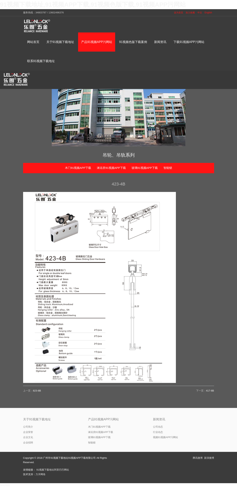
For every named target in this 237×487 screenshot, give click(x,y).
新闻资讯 (159, 419)
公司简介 (28, 426)
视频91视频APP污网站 (165, 437)
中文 (199, 12)
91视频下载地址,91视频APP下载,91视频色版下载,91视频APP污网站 (93, 4)
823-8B (37, 390)
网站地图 (5, 485)
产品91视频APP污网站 (103, 419)
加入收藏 (190, 12)
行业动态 (158, 432)
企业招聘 (28, 442)
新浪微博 (209, 457)
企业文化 (28, 437)
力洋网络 (40, 474)
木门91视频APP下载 (78, 167)
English (208, 12)
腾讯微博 (198, 457)
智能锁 (167, 167)
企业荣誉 (28, 432)
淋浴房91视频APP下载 (111, 167)
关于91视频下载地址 (37, 419)
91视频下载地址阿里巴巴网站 (52, 469)
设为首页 (178, 12)
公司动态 (158, 426)
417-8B (210, 390)
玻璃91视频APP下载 (145, 167)
